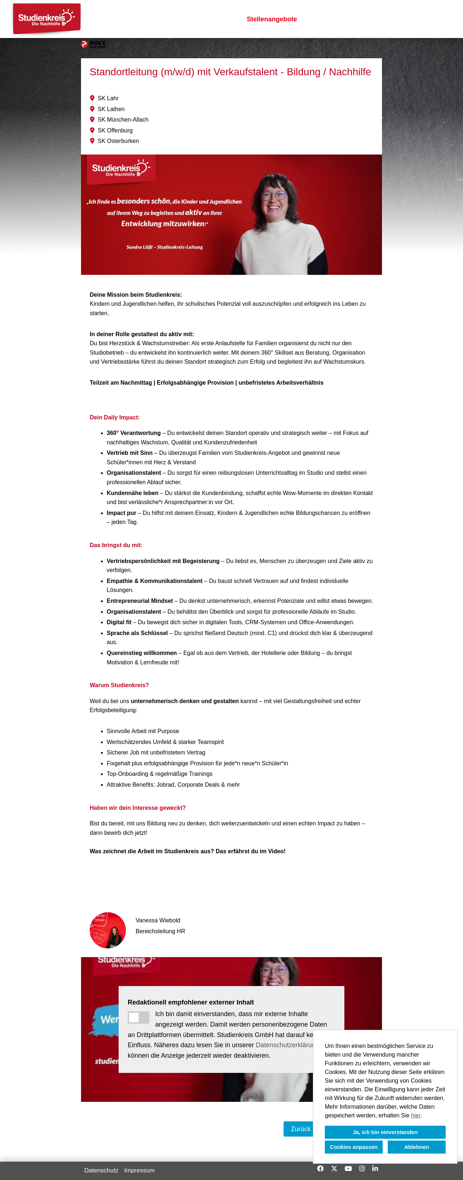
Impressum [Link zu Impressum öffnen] (139, 1170)
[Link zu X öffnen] (334, 1168)
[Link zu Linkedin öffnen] (375, 1168)
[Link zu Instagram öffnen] (362, 1168)
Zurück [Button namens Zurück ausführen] (301, 1129)
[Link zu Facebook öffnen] (320, 1168)
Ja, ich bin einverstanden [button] (385, 1132)
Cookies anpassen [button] (354, 1147)
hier (415, 1115)
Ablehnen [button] (416, 1147)
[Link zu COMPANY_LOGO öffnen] (46, 19)
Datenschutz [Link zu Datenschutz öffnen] (101, 1170)
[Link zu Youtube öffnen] (348, 1168)
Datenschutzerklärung (287, 1045)
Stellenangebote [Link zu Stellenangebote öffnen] (272, 19)
